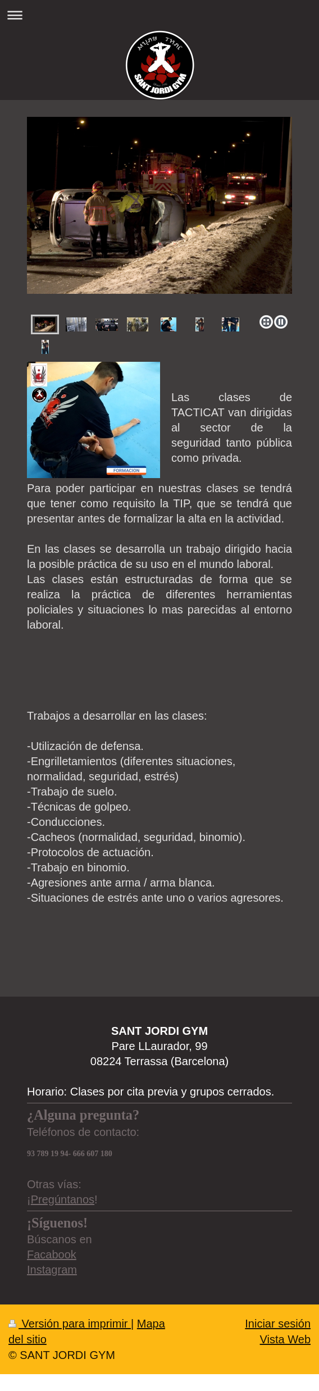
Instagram (52, 1269)
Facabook (51, 1254)
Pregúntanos (62, 1199)
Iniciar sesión (278, 1323)
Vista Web (285, 1339)
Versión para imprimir (69, 1323)
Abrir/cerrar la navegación (159, 15)
